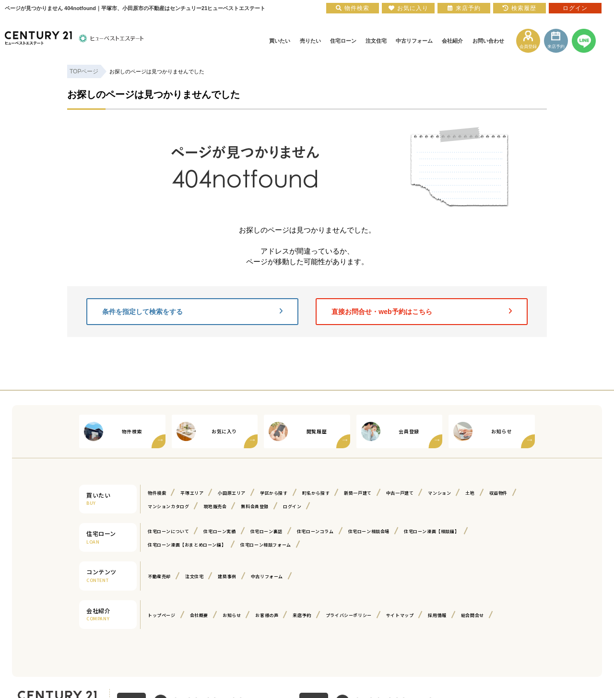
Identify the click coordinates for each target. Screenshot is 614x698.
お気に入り (408, 8)
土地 (469, 493)
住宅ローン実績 (219, 531)
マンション (439, 493)
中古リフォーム (267, 576)
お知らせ (232, 615)
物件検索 (157, 493)
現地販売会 (214, 506)
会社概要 (199, 615)
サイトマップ (400, 615)
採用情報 (437, 615)
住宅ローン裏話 (266, 531)
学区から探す (274, 493)
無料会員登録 (255, 506)
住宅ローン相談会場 (369, 531)
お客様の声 (266, 615)
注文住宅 (194, 576)
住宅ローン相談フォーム (265, 545)
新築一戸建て (358, 493)
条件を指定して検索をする (192, 311)
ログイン (292, 506)
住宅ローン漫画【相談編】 (431, 531)
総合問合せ (472, 615)
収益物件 (498, 493)
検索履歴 (519, 8)
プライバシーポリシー (349, 615)
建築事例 (227, 576)
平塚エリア (191, 493)
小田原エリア (232, 493)
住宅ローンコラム (315, 531)
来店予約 (302, 615)
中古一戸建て (400, 493)
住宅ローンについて (168, 531)
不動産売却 (159, 576)
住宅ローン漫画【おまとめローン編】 (187, 545)
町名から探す (316, 493)
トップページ (162, 615)
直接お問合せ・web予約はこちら (421, 311)
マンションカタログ (168, 506)
